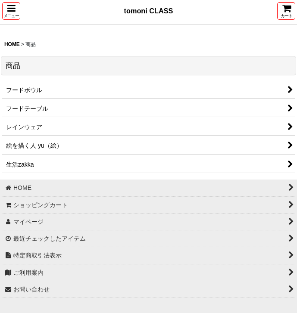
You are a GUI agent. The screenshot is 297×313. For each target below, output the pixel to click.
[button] (11, 11)
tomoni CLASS (148, 11)
